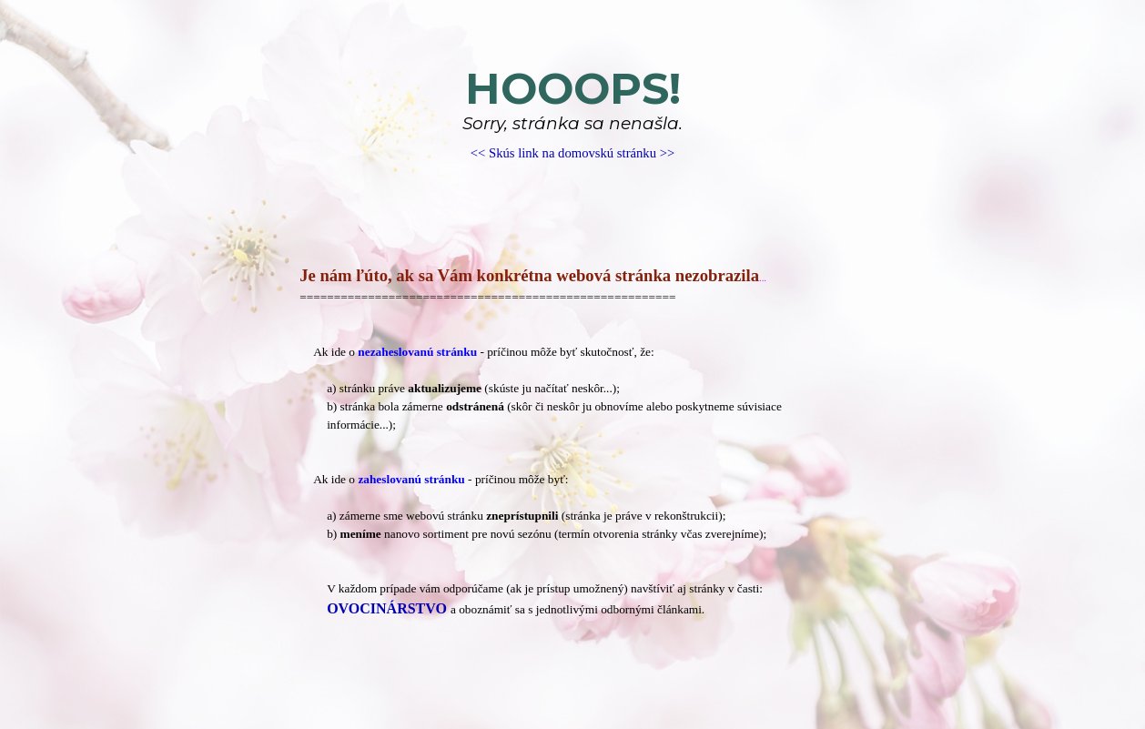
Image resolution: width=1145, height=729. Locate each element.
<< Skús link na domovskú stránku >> (572, 153)
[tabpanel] (572, 113)
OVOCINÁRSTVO (387, 608)
